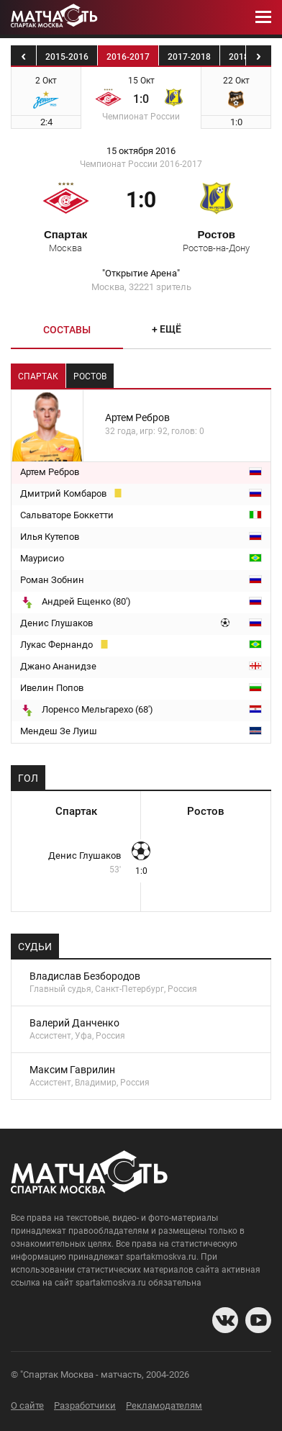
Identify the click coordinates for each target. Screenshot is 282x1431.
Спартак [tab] (38, 376)
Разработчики (85, 1405)
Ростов (216, 240)
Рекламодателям (164, 1405)
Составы (67, 329)
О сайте (27, 1405)
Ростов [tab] (89, 376)
